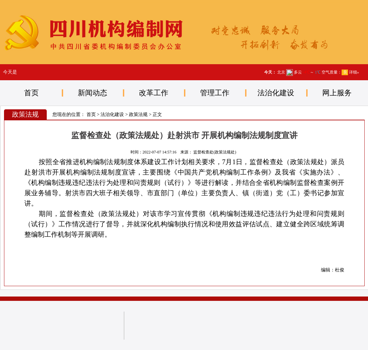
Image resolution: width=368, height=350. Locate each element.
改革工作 (153, 93)
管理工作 (214, 93)
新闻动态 (92, 93)
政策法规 (138, 114)
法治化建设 (275, 93)
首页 (31, 93)
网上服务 (337, 93)
